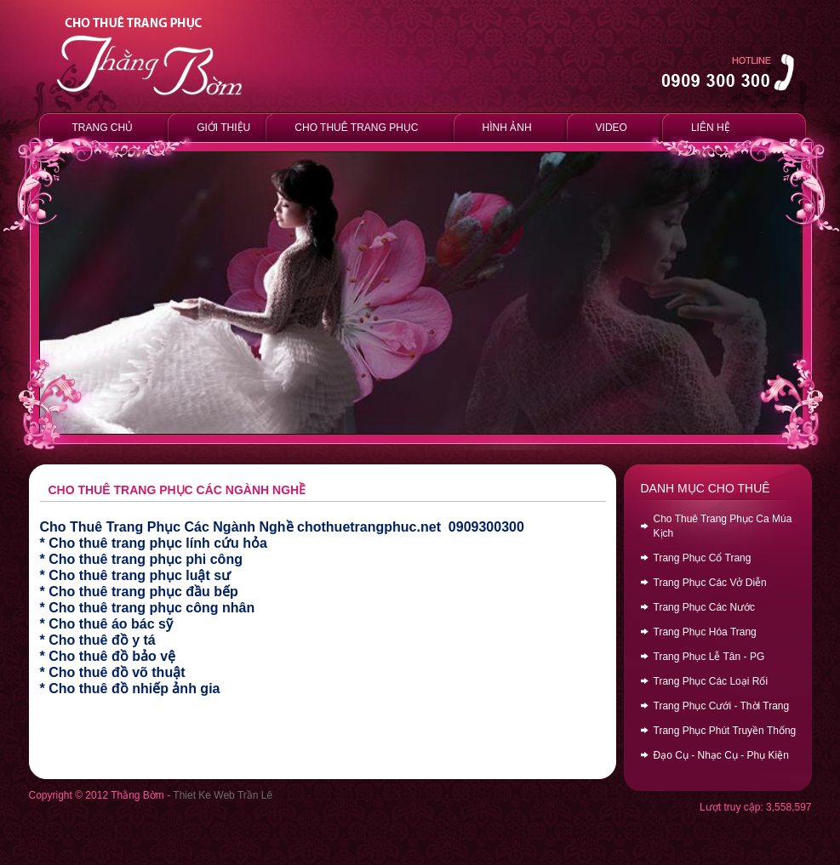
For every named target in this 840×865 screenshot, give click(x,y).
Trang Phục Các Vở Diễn (710, 583)
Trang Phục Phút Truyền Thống (725, 731)
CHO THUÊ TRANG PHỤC (356, 128)
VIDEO (611, 128)
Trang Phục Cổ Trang (702, 558)
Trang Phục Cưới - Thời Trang (722, 706)
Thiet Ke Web (203, 795)
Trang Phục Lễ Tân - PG (709, 657)
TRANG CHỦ (103, 128)
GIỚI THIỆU (220, 127)
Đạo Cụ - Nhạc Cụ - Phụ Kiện (721, 755)
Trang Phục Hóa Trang (705, 632)
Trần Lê (254, 795)
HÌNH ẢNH (507, 128)
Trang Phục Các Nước (705, 607)
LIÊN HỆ (710, 128)
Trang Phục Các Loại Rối (711, 681)
